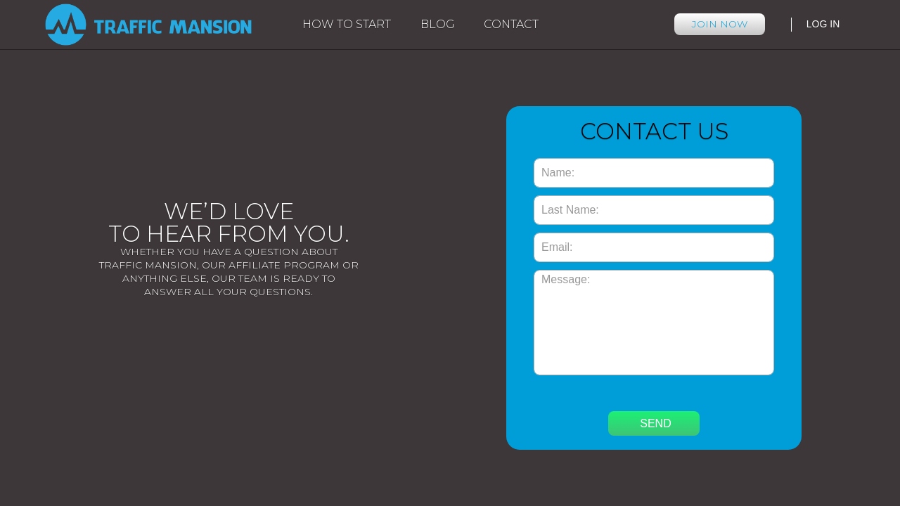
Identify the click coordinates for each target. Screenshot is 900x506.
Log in (823, 24)
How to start (346, 24)
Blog (437, 24)
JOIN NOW (719, 24)
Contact (511, 24)
